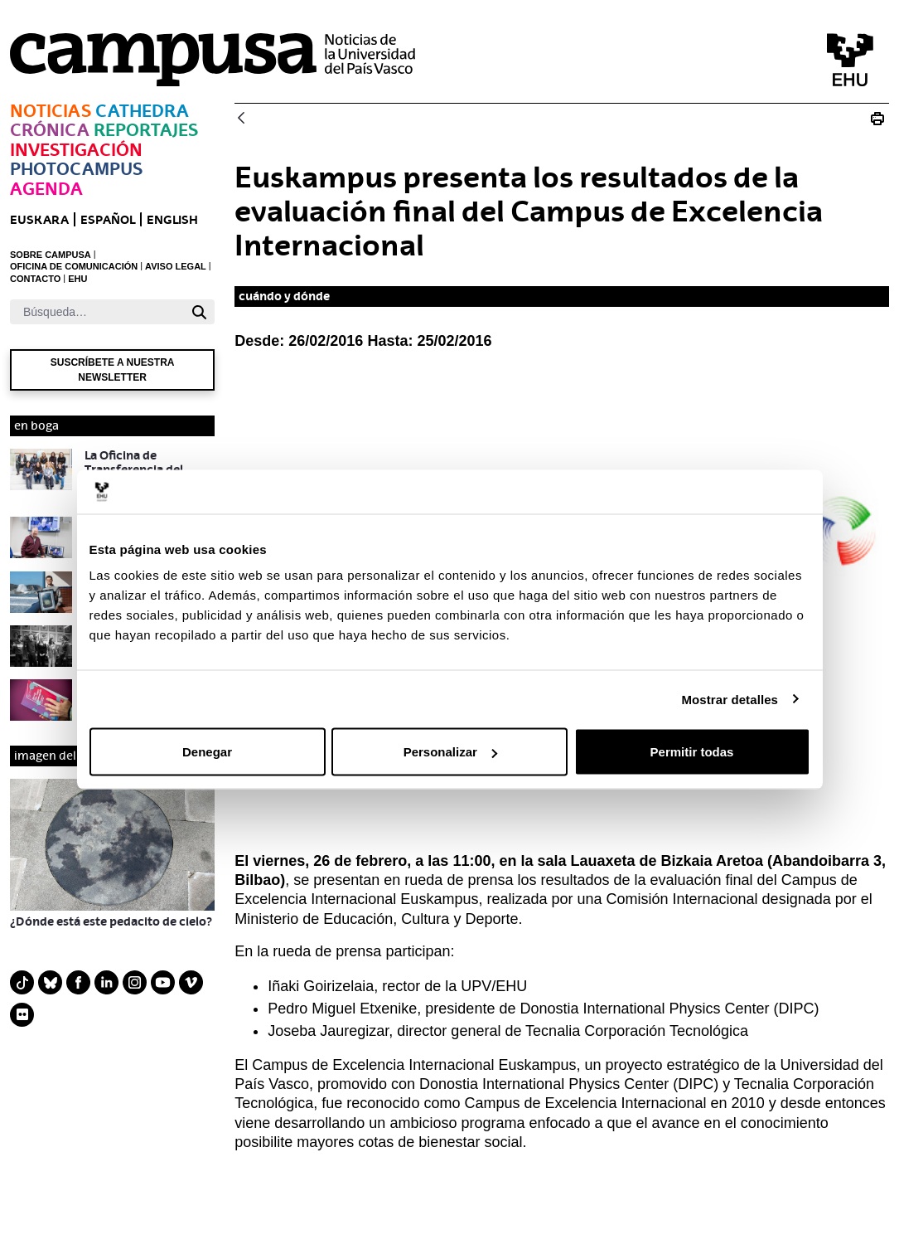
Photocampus (76, 168)
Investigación (76, 149)
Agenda (46, 188)
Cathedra (142, 110)
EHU (77, 279)
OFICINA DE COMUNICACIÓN (74, 266)
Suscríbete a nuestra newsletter (113, 370)
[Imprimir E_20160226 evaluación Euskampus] (877, 118)
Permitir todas (692, 752)
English (172, 219)
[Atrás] (241, 119)
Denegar (207, 752)
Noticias (50, 110)
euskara (39, 219)
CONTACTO (35, 279)
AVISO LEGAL (175, 266)
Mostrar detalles (729, 699)
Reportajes (146, 129)
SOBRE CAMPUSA (50, 255)
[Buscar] (97, 311)
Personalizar (450, 752)
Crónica (49, 129)
